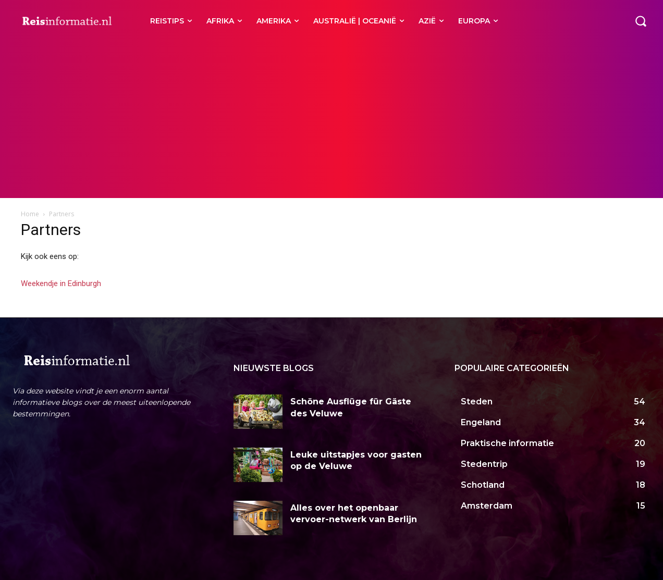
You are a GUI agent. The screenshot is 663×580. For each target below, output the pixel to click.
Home (30, 213)
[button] (640, 21)
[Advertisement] (331, 120)
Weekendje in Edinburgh (61, 283)
